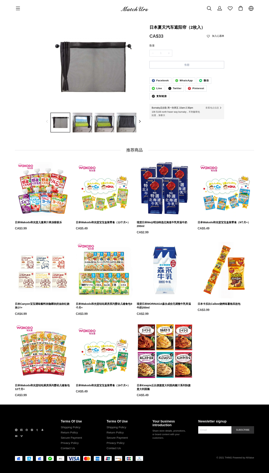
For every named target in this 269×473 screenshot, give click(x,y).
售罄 (186, 64)
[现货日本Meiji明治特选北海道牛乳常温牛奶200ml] (165, 197)
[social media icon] (16, 430)
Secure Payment (71, 437)
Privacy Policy (70, 442)
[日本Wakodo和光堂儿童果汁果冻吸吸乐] (43, 195)
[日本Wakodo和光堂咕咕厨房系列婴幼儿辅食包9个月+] (104, 279)
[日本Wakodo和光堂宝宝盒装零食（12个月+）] (104, 195)
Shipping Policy (70, 427)
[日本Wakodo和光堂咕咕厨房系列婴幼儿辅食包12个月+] (43, 360)
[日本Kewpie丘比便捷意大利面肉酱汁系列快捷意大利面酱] (165, 360)
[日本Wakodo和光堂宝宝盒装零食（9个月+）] (226, 195)
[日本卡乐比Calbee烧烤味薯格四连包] (226, 277)
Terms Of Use (71, 421)
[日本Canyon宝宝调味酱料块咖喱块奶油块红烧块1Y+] (43, 279)
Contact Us (68, 448)
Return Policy (69, 432)
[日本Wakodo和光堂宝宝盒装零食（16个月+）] (104, 358)
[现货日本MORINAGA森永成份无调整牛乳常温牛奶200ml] (165, 279)
